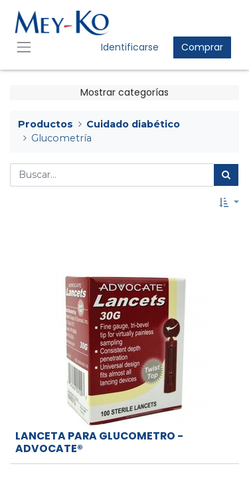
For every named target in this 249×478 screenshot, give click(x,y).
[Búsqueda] (226, 175)
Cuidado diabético (133, 124)
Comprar (202, 47)
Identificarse (130, 47)
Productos (45, 124)
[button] (229, 203)
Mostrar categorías (124, 92)
